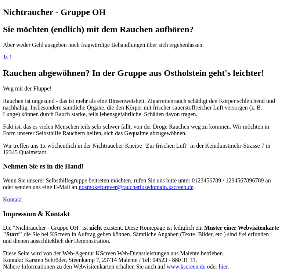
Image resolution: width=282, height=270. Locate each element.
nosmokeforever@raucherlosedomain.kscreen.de (136, 187)
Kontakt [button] (12, 199)
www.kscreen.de (186, 266)
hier (223, 266)
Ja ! (7, 57)
